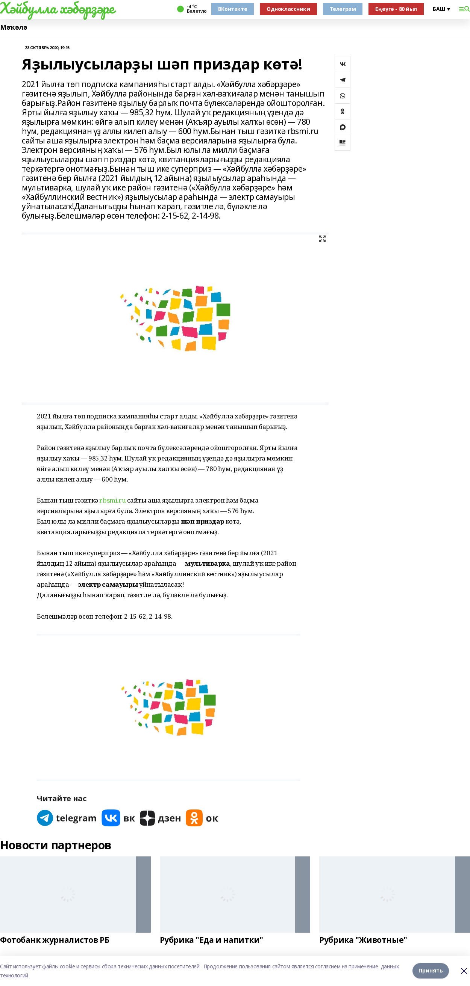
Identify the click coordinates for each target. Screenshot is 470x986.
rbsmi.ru (112, 500)
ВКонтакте (232, 8)
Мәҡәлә (13, 27)
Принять (430, 970)
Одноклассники (288, 8)
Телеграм (343, 8)
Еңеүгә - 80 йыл (396, 8)
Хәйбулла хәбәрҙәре (57, 8)
